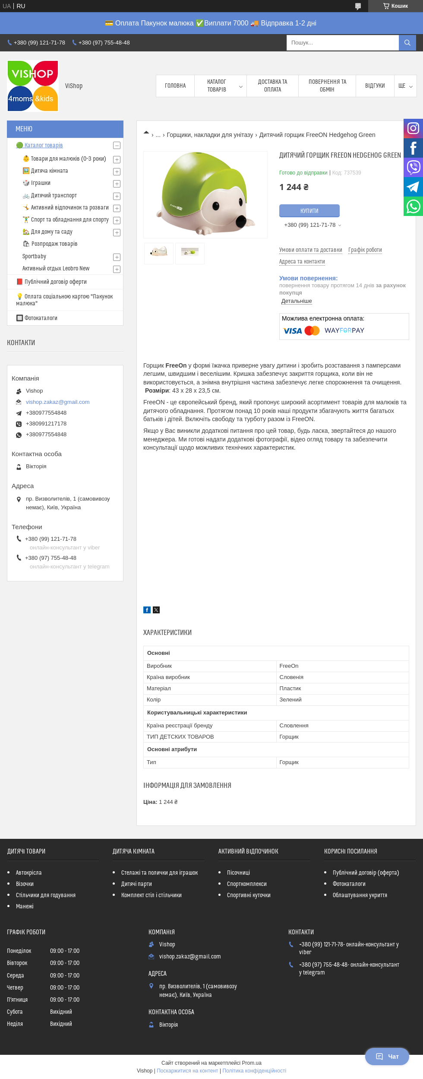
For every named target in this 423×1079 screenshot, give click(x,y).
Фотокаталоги (349, 884)
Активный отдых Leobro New (55, 268)
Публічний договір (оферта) (366, 873)
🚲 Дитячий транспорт (49, 195)
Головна (175, 86)
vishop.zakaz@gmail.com (58, 402)
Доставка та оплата (272, 86)
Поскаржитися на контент (187, 1071)
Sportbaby (34, 256)
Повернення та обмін (327, 86)
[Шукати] (407, 43)
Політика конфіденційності (254, 1071)
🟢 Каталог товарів (39, 145)
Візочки (25, 884)
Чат (387, 1056)
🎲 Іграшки (36, 183)
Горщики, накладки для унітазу (210, 134)
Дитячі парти (136, 884)
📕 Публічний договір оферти (51, 282)
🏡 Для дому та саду (47, 231)
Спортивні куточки (249, 895)
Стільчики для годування (46, 895)
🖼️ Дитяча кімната (45, 171)
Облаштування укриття (360, 895)
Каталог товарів (216, 86)
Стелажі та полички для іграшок (159, 873)
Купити (309, 211)
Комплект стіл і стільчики (151, 895)
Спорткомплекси (247, 884)
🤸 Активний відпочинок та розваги (65, 207)
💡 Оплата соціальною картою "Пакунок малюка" (64, 300)
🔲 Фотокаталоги (36, 318)
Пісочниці (238, 873)
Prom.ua (252, 1063)
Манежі (25, 906)
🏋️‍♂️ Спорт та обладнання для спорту (65, 219)
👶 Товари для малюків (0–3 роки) (64, 159)
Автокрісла (29, 873)
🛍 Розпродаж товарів (50, 244)
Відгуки (375, 86)
